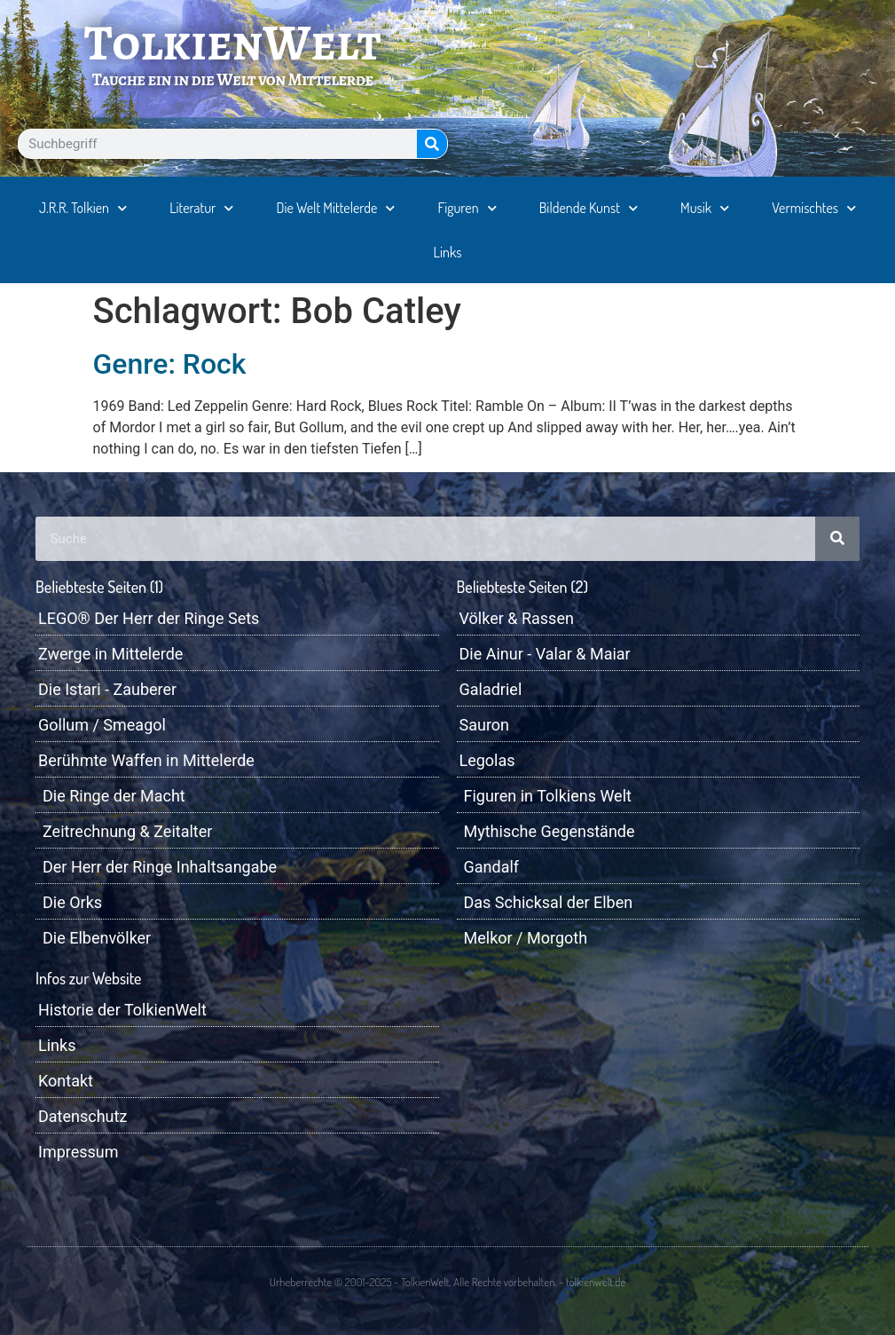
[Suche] (432, 144)
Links (448, 252)
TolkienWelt (232, 42)
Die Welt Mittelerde (336, 208)
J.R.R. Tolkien (83, 208)
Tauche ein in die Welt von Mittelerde (232, 79)
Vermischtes (814, 208)
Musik (704, 208)
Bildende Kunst (588, 208)
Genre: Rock (170, 364)
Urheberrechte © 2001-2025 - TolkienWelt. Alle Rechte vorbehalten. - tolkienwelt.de (447, 1282)
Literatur (201, 208)
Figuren (467, 208)
